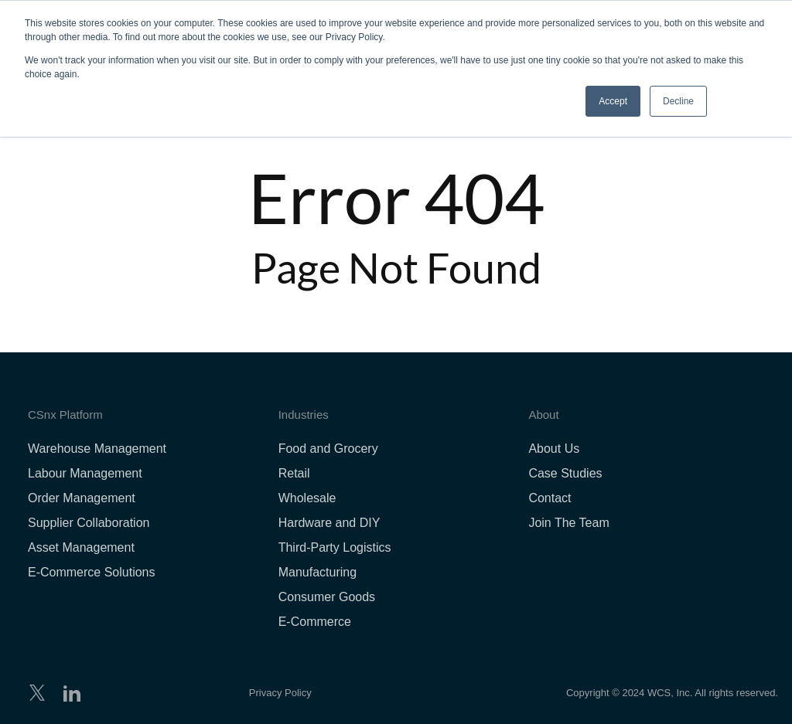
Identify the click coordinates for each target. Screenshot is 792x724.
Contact (549, 498)
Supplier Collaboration (88, 522)
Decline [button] (678, 101)
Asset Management (81, 547)
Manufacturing (317, 572)
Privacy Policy (280, 693)
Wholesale (307, 498)
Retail (294, 473)
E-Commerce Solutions (91, 572)
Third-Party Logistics (334, 547)
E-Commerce (314, 621)
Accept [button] (613, 101)
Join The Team (568, 522)
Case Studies (565, 473)
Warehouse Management (97, 448)
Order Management (81, 498)
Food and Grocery (328, 448)
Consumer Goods (326, 596)
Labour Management (85, 473)
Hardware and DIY (329, 522)
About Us (553, 448)
